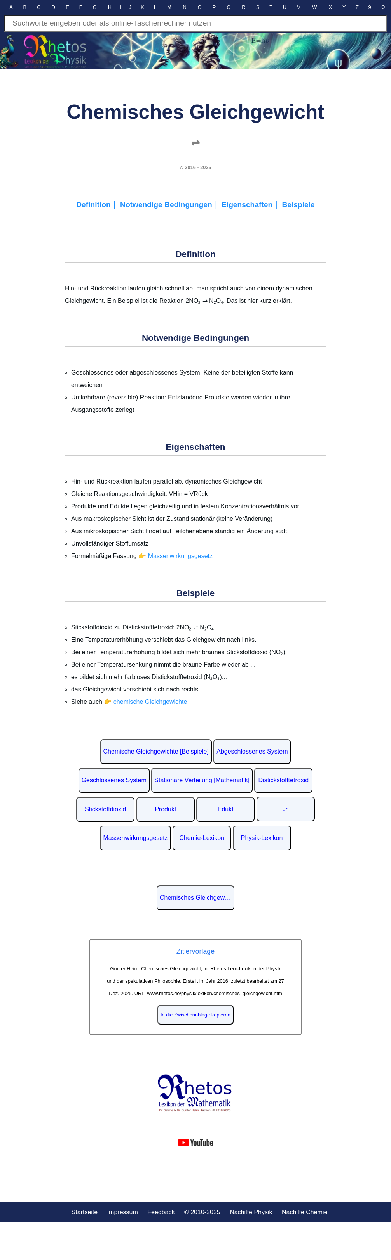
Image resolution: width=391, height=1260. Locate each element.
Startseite (85, 1212)
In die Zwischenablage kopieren (195, 1015)
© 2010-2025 (202, 1212)
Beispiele (298, 204)
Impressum (122, 1212)
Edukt (226, 809)
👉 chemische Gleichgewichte (145, 701)
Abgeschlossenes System (252, 751)
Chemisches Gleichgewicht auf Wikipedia (197, 897)
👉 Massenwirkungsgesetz (175, 556)
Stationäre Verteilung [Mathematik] (202, 780)
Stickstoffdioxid (105, 809)
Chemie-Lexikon (201, 838)
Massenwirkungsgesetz (135, 838)
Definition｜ (98, 204)
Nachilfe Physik (251, 1212)
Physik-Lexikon (262, 838)
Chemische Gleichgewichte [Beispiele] (156, 751)
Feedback (161, 1212)
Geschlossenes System (114, 780)
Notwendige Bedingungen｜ (171, 204)
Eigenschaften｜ (252, 204)
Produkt (165, 809)
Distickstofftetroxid (283, 780)
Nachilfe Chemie (304, 1212)
